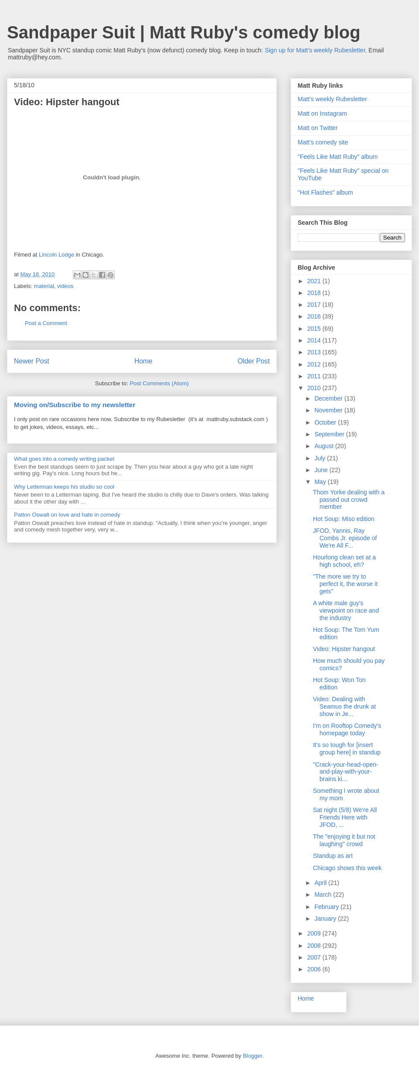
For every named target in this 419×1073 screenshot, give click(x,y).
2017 (315, 304)
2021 (315, 281)
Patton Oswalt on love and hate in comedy (67, 514)
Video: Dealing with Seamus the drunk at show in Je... (344, 706)
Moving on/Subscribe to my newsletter (74, 404)
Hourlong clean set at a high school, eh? (344, 561)
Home (143, 361)
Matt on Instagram (322, 113)
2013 (315, 352)
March (323, 894)
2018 (315, 292)
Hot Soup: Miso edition (343, 518)
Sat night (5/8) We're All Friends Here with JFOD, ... (345, 817)
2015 (315, 328)
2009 (315, 933)
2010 (315, 387)
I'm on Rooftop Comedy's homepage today (347, 729)
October (326, 422)
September (330, 434)
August (324, 445)
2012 (315, 364)
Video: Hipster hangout (344, 648)
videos (65, 286)
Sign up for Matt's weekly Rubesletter (315, 50)
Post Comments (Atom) (159, 383)
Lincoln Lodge (56, 254)
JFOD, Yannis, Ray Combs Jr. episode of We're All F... (345, 538)
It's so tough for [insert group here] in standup (347, 748)
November (329, 410)
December (329, 398)
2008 (315, 945)
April (321, 882)
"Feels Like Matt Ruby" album (338, 156)
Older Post (253, 361)
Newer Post (31, 361)
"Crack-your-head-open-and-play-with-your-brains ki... (345, 772)
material (44, 286)
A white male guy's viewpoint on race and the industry (346, 610)
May (320, 481)
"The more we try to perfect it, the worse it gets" (345, 584)
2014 (315, 340)
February (327, 906)
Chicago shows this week (347, 867)
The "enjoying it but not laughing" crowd (344, 840)
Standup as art (333, 855)
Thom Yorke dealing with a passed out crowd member (349, 500)
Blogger (252, 1055)
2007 (315, 957)
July (320, 458)
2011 (315, 376)
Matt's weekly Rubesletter (332, 99)
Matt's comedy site (323, 142)
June (321, 469)
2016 (315, 316)
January (326, 918)
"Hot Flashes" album (325, 192)
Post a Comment (46, 323)
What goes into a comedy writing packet (64, 459)
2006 (315, 969)
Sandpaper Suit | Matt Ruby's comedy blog (184, 32)
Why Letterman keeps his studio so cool (64, 486)
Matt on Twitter (318, 127)
